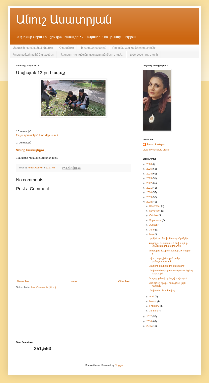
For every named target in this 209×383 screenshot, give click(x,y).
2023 (150, 178)
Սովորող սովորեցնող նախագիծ (166, 266)
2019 (150, 197)
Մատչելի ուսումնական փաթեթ (33, 47)
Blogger (119, 365)
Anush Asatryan (156, 144)
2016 (150, 321)
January (154, 310)
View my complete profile (156, 149)
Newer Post (23, 281)
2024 (150, 173)
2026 (150, 164)
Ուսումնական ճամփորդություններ (134, 47)
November (155, 210)
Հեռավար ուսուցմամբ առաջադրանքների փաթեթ (92, 54)
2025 (150, 168)
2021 (150, 187)
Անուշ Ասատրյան (64, 19)
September (155, 220)
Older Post (124, 281)
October (154, 215)
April (152, 296)
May (152, 234)
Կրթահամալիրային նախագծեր (33, 54)
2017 (150, 316)
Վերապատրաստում (93, 47)
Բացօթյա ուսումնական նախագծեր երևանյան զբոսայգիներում (168, 244)
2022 (150, 183)
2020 (150, 192)
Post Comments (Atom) (43, 287)
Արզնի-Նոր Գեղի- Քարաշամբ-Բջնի (168, 238)
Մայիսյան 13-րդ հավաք (162, 290)
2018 (150, 201)
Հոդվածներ (66, 47)
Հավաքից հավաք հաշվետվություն (168, 278)
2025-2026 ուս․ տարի (143, 54)
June (152, 229)
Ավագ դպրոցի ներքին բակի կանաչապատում (164, 260)
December (155, 206)
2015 (150, 326)
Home (74, 281)
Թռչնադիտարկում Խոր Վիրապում (37, 135)
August (153, 224)
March (153, 301)
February (154, 306)
